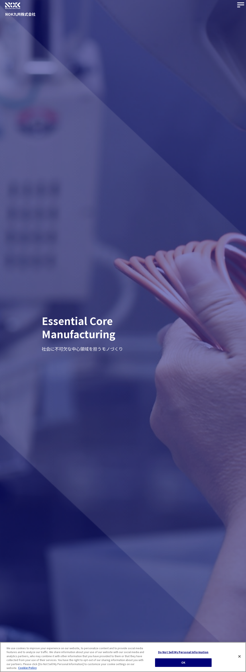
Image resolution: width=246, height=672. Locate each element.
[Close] (239, 656)
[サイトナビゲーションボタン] (241, 5)
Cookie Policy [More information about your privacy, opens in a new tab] (27, 668)
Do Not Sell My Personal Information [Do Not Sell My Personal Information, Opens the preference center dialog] (183, 652)
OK (183, 662)
